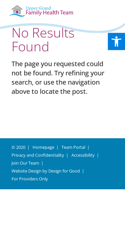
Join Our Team (25, 163)
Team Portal (73, 147)
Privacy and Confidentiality (38, 155)
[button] (116, 41)
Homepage (43, 147)
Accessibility (83, 155)
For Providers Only (30, 179)
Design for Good (64, 171)
